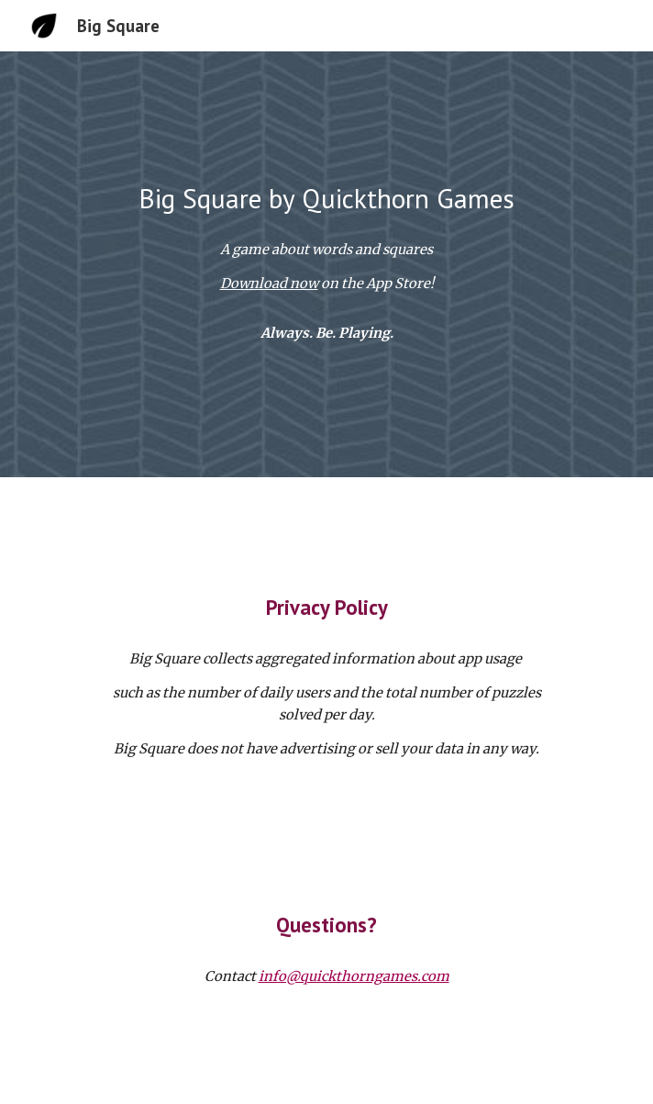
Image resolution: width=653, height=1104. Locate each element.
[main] (326, 198)
